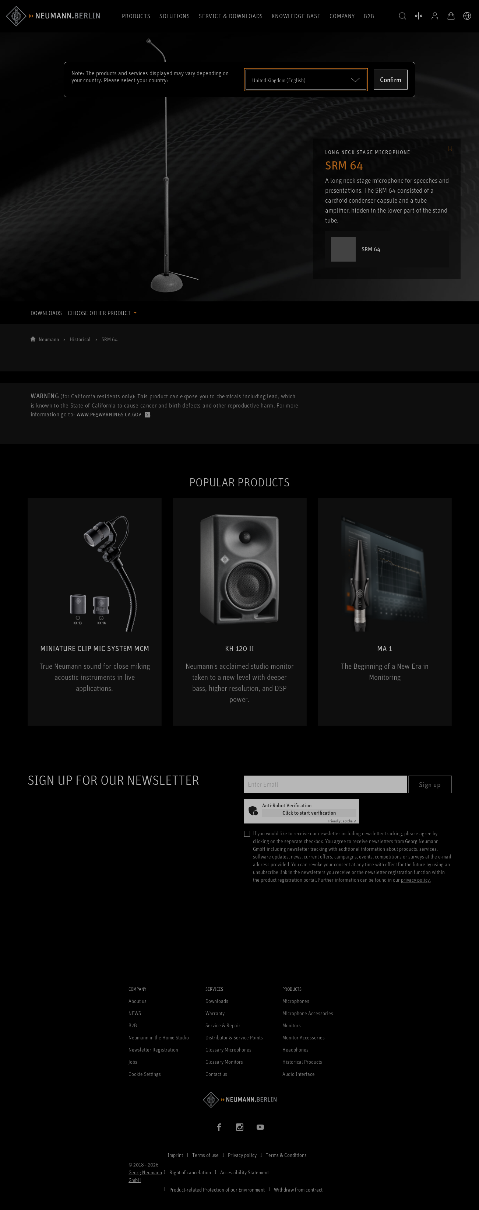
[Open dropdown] (306, 80)
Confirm (390, 80)
